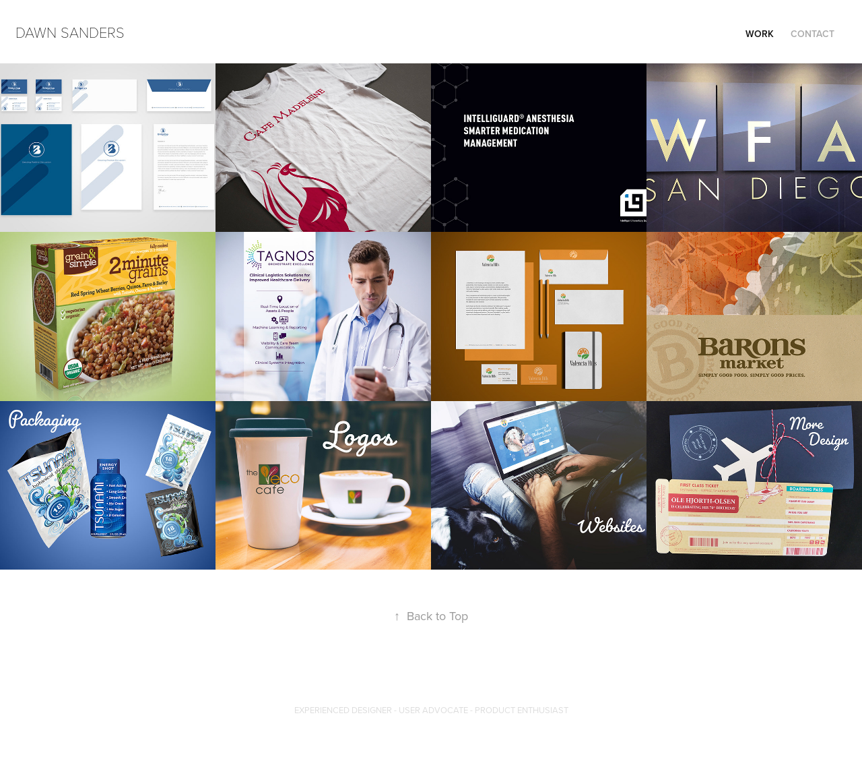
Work (759, 33)
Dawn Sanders (70, 32)
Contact (812, 33)
